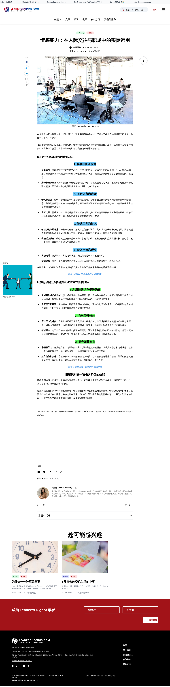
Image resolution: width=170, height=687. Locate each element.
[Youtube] (24, 667)
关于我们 (127, 651)
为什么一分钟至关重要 (26, 582)
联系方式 (127, 665)
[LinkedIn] (20, 667)
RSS (37, 681)
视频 (84, 20)
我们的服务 (110, 20)
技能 (89, 34)
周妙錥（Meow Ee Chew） (87, 48)
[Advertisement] (85, 436)
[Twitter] (16, 667)
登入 (154, 10)
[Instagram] (28, 667)
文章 (67, 20)
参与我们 (127, 660)
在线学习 (95, 20)
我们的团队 (127, 655)
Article (80, 34)
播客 (76, 20)
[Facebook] (13, 667)
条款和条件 (30, 681)
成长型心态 (54, 479)
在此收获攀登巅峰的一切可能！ (22, 662)
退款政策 (22, 681)
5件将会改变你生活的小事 (78, 582)
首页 (125, 646)
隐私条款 (14, 681)
